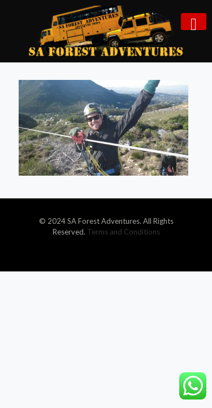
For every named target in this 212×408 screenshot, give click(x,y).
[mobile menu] (193, 21)
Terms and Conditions (123, 231)
